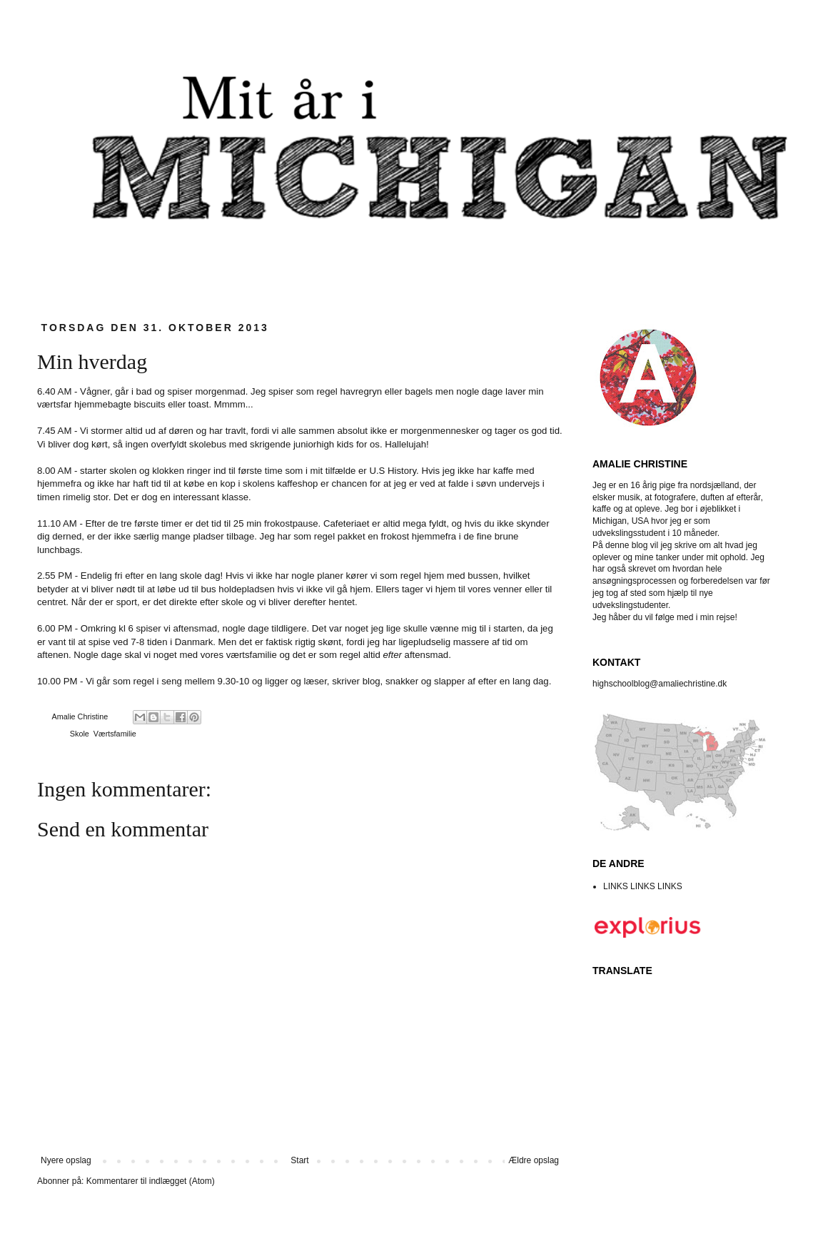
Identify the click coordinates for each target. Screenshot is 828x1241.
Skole (79, 733)
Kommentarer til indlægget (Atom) (150, 1181)
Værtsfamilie (115, 733)
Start (299, 1160)
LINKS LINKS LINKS (642, 886)
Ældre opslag (533, 1160)
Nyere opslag (66, 1160)
